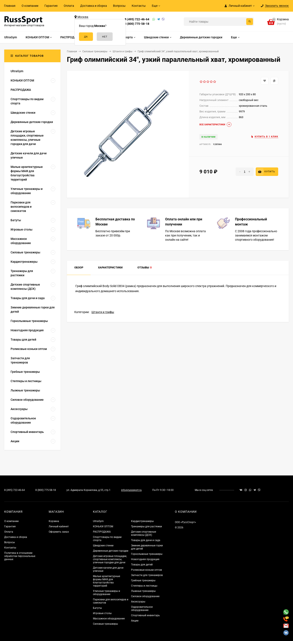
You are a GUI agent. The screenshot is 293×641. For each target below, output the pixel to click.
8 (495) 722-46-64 (137, 19)
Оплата (69, 5)
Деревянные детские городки (110, 550)
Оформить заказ (59, 531)
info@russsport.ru (131, 490)
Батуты (97, 607)
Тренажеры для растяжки (146, 526)
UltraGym (98, 521)
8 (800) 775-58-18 (137, 23)
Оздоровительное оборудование (142, 608)
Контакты (139, 5)
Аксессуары (138, 601)
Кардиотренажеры (142, 521)
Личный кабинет (59, 526)
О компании (30, 5)
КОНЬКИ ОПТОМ (103, 526)
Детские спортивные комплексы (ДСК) (143, 533)
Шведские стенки (103, 545)
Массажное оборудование (109, 618)
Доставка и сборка (93, 5)
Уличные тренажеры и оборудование (106, 593)
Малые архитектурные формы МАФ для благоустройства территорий (106, 581)
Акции (134, 620)
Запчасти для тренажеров (147, 575)
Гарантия (51, 5)
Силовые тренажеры (105, 623)
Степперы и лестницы (144, 585)
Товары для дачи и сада (145, 540)
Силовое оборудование (145, 596)
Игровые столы (102, 613)
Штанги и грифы (102, 312)
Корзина (54, 521)
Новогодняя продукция (145, 559)
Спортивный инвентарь (145, 615)
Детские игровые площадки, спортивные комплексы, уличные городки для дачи (110, 559)
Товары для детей (142, 564)
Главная (9, 5)
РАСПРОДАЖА (102, 531)
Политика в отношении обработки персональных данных (19, 556)
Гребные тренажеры (143, 580)
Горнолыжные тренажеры (146, 554)
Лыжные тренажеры (143, 591)
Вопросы (119, 5)
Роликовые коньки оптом (146, 569)
